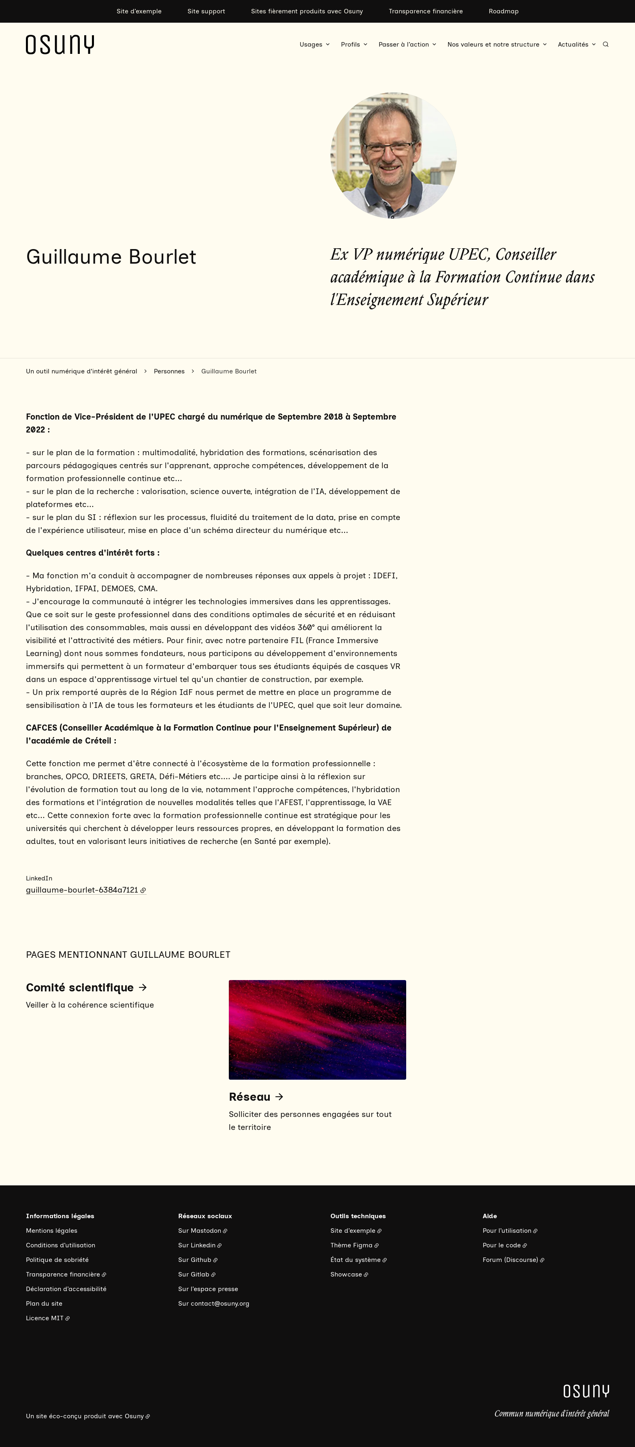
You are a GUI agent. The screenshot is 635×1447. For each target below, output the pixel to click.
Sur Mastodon (199, 1230)
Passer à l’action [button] (404, 44)
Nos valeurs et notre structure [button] (493, 44)
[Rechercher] (605, 44)
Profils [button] (350, 44)
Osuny (134, 1416)
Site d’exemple (139, 11)
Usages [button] (311, 44)
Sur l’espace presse (208, 1289)
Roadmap (504, 11)
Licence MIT (45, 1318)
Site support (206, 11)
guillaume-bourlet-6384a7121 (82, 890)
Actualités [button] (573, 44)
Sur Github (194, 1260)
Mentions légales (51, 1230)
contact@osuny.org (220, 1303)
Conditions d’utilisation (60, 1245)
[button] (393, 155)
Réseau (250, 1097)
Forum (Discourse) (510, 1260)
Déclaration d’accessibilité (66, 1289)
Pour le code (502, 1245)
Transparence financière (426, 11)
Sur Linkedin (196, 1245)
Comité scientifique (80, 987)
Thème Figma (351, 1245)
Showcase (346, 1274)
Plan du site (44, 1303)
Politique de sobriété (57, 1260)
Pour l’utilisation (507, 1230)
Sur (184, 1303)
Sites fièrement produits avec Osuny (307, 11)
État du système (355, 1260)
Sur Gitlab (193, 1274)
